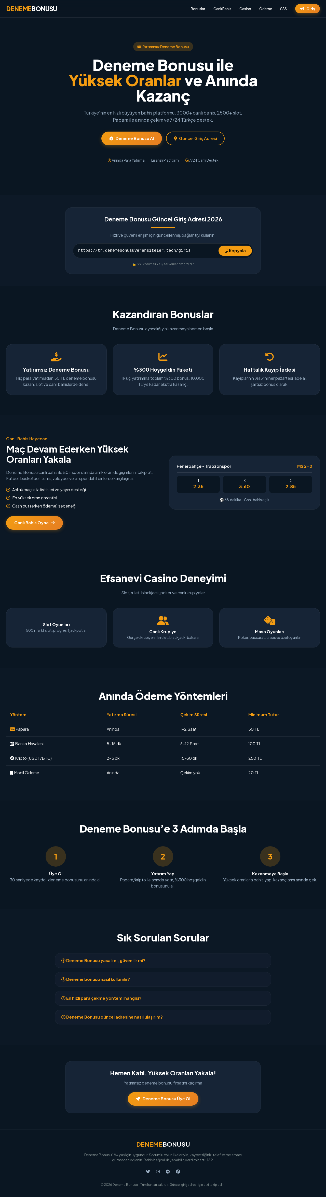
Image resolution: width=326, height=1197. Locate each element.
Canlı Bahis (222, 8)
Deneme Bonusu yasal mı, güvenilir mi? (103, 960)
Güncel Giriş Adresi (195, 138)
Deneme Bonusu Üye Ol (163, 1098)
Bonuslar (198, 8)
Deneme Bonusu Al (132, 138)
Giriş (307, 8)
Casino (245, 8)
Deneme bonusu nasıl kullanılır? (95, 979)
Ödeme (265, 8)
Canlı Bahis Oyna (34, 522)
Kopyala (235, 250)
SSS (283, 8)
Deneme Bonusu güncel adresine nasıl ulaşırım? (112, 1017)
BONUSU (31, 8)
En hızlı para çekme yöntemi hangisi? (101, 998)
